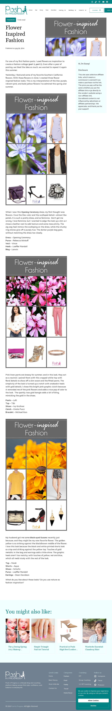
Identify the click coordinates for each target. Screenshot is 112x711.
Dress (8, 237)
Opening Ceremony (30, 212)
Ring (8, 249)
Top (7, 403)
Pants (8, 400)
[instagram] (92, 2)
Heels (8, 246)
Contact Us (53, 688)
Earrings (9, 575)
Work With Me (54, 684)
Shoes (8, 406)
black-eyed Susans (38, 537)
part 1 (32, 64)
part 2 (39, 64)
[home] (16, 10)
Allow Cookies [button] (93, 700)
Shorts (9, 566)
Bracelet (9, 412)
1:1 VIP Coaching (85, 684)
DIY (80, 676)
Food (36, 10)
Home (51, 676)
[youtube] (103, 2)
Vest (8, 243)
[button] (62, 10)
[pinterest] (100, 2)
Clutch (8, 409)
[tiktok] (96, 2)
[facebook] (107, 2)
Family (41, 10)
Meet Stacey (53, 680)
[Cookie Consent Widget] (93, 699)
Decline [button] (93, 706)
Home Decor (53, 10)
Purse (8, 240)
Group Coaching (84, 680)
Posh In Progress (17, 706)
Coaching (61, 10)
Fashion (30, 10)
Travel (47, 10)
